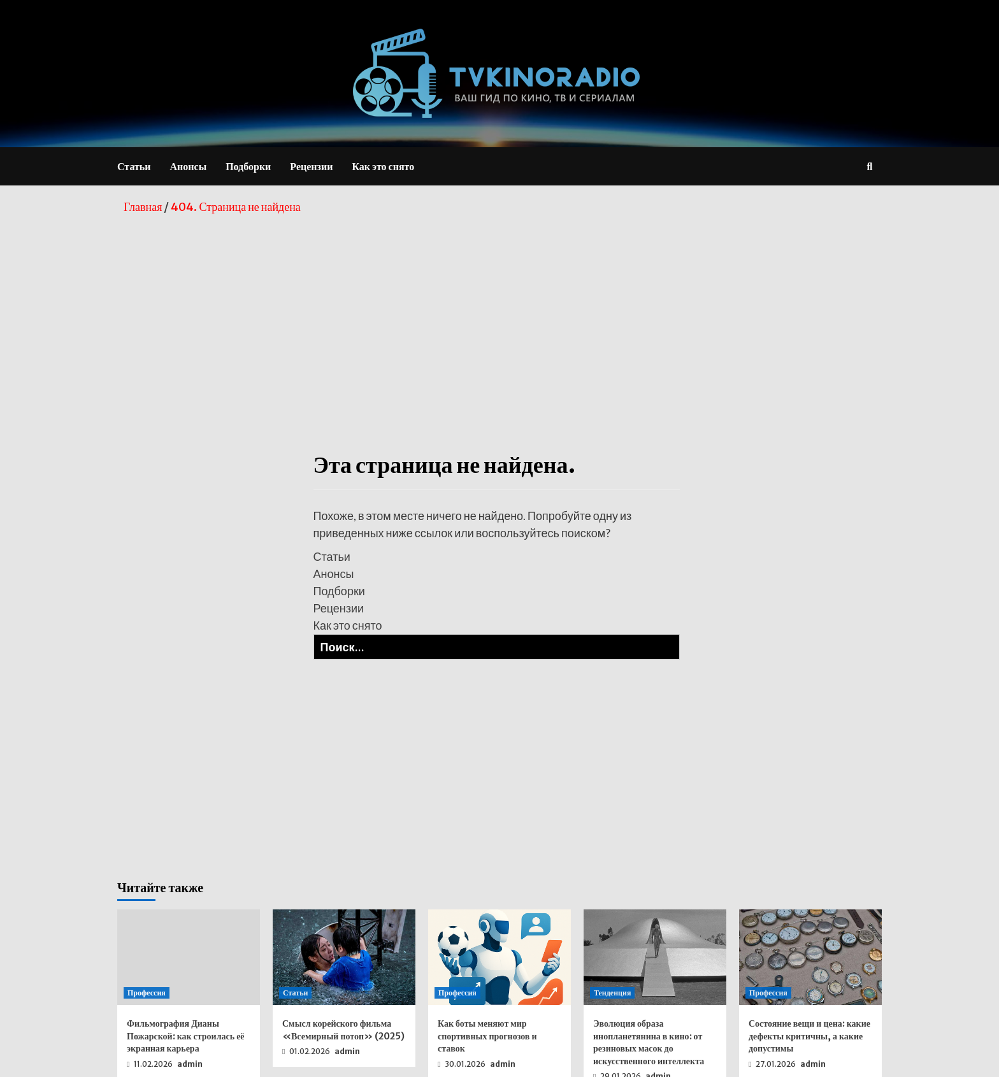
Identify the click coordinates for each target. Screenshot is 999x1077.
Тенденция (612, 992)
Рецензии (311, 166)
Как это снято (383, 166)
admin (190, 1064)
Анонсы (188, 166)
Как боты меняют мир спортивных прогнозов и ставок (487, 1036)
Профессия (146, 992)
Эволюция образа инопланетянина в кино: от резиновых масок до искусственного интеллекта (648, 1042)
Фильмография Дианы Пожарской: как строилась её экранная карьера (186, 1036)
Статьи (134, 166)
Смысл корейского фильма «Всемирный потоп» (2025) (343, 1030)
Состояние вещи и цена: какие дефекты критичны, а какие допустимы (809, 1036)
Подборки (248, 166)
